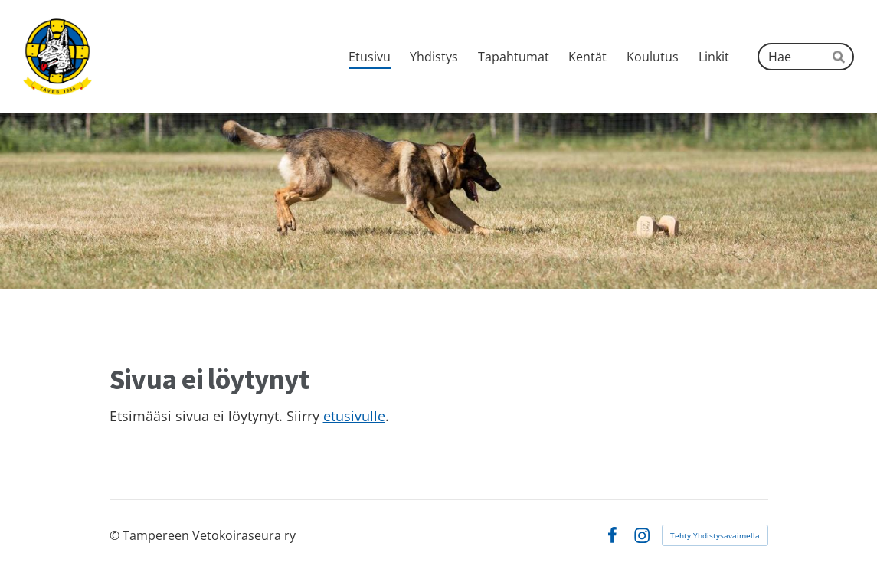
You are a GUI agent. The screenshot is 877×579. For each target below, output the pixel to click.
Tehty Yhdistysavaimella (715, 535)
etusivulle (354, 416)
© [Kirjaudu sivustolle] (116, 535)
